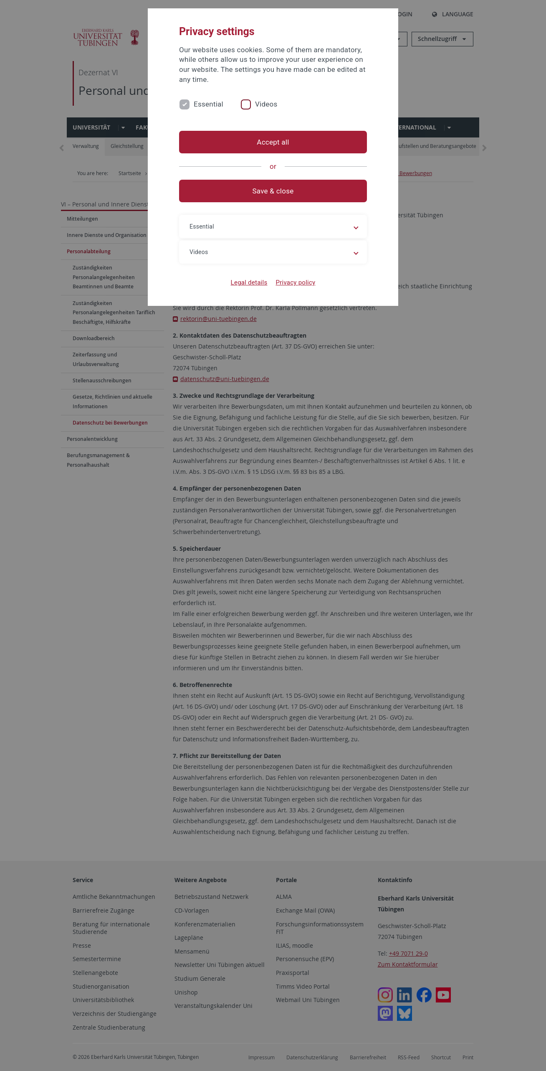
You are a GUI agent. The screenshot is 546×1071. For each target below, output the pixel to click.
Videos (266, 104)
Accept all (273, 142)
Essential (208, 104)
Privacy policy (295, 282)
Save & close (273, 191)
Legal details (249, 282)
